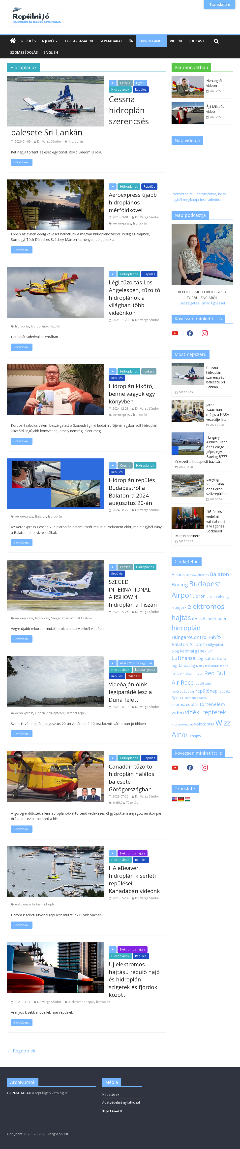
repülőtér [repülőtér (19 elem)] (225, 691)
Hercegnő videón (214, 83)
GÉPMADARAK (19, 1093)
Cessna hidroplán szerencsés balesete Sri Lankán (215, 377)
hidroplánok (39, 326)
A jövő (48, 41)
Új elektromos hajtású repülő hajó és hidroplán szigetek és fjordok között (134, 979)
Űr (131, 41)
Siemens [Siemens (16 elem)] (190, 697)
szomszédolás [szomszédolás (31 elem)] (185, 704)
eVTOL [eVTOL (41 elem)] (199, 618)
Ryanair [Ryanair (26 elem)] (178, 697)
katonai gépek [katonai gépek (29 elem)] (193, 651)
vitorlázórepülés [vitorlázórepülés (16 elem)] (182, 724)
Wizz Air (134, 676)
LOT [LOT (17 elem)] (210, 651)
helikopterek (55, 713)
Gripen (40, 713)
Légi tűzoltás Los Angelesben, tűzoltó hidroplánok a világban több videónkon (134, 297)
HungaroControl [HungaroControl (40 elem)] (190, 637)
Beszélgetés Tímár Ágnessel (202, 303)
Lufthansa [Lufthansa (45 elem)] (183, 658)
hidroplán (76, 141)
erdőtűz (118, 802)
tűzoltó (55, 326)
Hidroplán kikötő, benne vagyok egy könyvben (132, 393)
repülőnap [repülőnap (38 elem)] (206, 691)
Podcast (196, 41)
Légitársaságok (78, 41)
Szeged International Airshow (71, 618)
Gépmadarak (111, 41)
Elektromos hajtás (132, 853)
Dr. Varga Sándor (49, 141)
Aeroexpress (122, 223)
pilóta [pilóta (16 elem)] (175, 674)
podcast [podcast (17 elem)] (198, 674)
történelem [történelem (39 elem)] (212, 704)
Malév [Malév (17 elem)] (200, 666)
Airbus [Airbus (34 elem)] (178, 574)
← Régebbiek (21, 1051)
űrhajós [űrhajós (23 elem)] (195, 735)
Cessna (125, 83)
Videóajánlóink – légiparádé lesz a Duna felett (130, 691)
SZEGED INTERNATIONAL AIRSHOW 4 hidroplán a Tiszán (133, 593)
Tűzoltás (132, 802)
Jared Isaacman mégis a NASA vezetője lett (217, 412)
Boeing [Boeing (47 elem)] (180, 584)
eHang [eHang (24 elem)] (223, 596)
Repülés (28, 41)
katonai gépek (145, 670)
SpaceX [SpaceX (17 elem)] (202, 697)
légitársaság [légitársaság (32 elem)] (183, 665)
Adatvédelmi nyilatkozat (121, 1102)
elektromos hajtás (27, 904)
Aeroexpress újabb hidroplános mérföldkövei (133, 202)
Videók (176, 41)
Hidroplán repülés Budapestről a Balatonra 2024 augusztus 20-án (132, 491)
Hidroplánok (151, 41)
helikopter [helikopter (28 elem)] (217, 618)
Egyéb (140, 83)
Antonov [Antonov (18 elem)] (203, 575)
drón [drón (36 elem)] (201, 596)
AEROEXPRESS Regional (136, 663)
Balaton (40, 516)
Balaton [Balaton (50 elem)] (219, 574)
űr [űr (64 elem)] (185, 735)
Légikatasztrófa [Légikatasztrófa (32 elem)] (211, 658)
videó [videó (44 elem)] (178, 712)
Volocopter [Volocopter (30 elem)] (204, 724)
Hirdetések (110, 1094)
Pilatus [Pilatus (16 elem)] (224, 666)
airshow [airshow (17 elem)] (191, 575)
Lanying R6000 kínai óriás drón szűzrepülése (216, 486)
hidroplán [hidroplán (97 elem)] (186, 628)
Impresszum (112, 1110)
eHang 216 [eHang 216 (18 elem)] (179, 608)
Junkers (149, 371)
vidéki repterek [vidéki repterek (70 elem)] (205, 712)
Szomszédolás (24, 52)
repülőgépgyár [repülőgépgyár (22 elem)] (183, 691)
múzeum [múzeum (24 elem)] (212, 665)
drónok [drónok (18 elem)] (212, 597)
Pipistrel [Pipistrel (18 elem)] (186, 674)
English (51, 52)
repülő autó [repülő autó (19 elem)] (203, 683)
